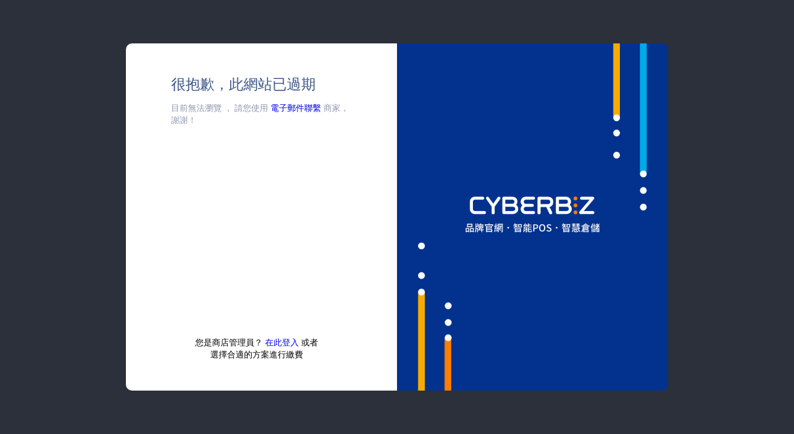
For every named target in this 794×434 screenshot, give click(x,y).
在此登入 (282, 342)
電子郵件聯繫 (295, 107)
